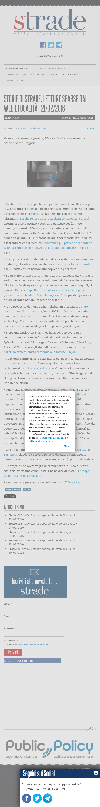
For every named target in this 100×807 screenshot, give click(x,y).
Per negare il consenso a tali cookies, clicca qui (48, 439)
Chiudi (67, 446)
